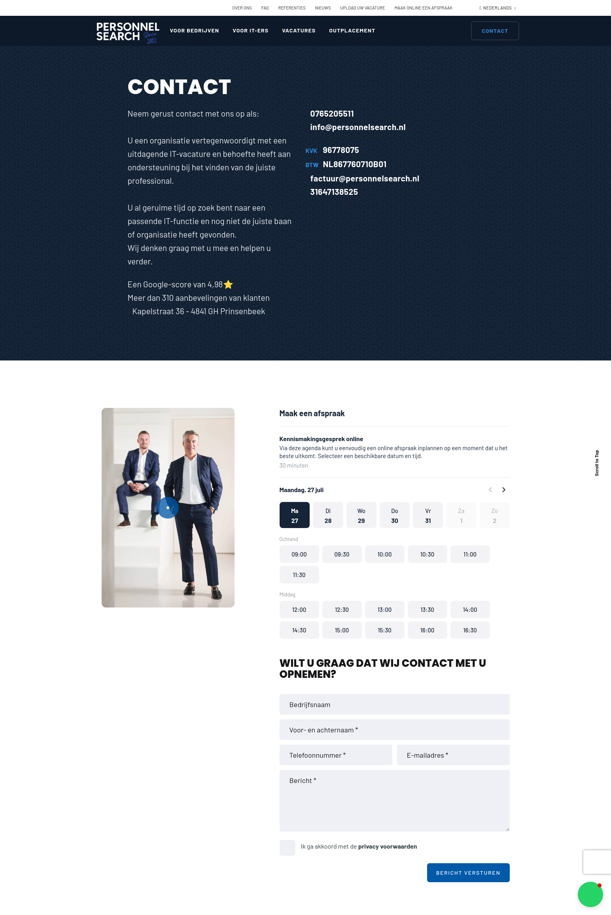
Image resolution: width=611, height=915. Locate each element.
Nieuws (323, 7)
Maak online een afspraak (424, 7)
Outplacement (352, 30)
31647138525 (332, 191)
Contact (495, 30)
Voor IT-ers (251, 30)
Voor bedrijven (194, 30)
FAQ (265, 7)
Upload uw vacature (362, 7)
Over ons (242, 7)
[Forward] (503, 489)
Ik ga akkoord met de (359, 846)
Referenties (291, 7)
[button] (295, 515)
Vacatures (299, 30)
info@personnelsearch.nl (356, 127)
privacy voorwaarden (387, 846)
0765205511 (330, 113)
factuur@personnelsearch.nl (363, 178)
